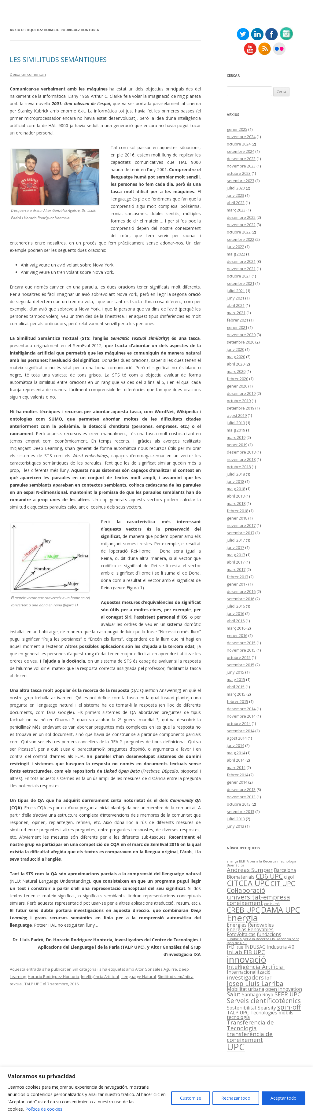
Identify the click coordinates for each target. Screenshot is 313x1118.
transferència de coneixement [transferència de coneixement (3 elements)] (250, 1036)
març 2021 (236, 312)
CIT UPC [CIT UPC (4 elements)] (283, 883)
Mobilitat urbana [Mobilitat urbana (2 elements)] (245, 989)
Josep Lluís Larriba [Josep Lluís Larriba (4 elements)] (255, 983)
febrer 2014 (237, 775)
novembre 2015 (241, 650)
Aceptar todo (283, 1098)
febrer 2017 (237, 576)
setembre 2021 (240, 283)
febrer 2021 (237, 320)
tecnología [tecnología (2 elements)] (238, 1017)
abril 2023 (236, 202)
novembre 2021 (241, 268)
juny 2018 (235, 481)
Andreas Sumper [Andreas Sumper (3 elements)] (250, 869)
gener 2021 (237, 327)
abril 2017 (236, 562)
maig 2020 (236, 356)
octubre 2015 (239, 657)
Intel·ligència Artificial (100, 976)
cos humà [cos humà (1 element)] (272, 904)
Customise (190, 1098)
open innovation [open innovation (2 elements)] (283, 989)
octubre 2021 (239, 276)
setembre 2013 (240, 811)
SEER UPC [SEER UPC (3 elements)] (287, 994)
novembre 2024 (241, 136)
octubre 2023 (239, 173)
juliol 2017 (236, 540)
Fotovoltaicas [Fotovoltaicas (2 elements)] (241, 934)
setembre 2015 (240, 664)
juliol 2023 (236, 188)
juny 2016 (235, 613)
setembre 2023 (240, 180)
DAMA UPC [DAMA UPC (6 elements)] (280, 909)
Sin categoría (84, 969)
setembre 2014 (240, 731)
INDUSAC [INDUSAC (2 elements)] (255, 946)
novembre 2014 (241, 716)
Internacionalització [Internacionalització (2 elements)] (249, 972)
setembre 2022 (240, 239)
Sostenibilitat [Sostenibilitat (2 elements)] (241, 1007)
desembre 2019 (241, 393)
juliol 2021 (236, 290)
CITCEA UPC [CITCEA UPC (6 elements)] (248, 883)
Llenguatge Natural (138, 976)
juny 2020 (235, 349)
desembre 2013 (241, 789)
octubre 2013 (239, 804)
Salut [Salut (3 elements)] (234, 994)
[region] (156, 1092)
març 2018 (236, 503)
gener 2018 (237, 518)
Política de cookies (43, 1109)
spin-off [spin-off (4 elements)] (289, 1006)
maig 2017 (236, 554)
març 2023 (236, 210)
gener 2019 (237, 444)
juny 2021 (235, 298)
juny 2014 (235, 745)
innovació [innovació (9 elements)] (246, 959)
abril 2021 (236, 305)
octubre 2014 (239, 723)
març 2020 (236, 371)
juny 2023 (235, 195)
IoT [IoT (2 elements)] (268, 977)
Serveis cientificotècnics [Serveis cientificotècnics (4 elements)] (264, 1000)
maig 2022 (236, 254)
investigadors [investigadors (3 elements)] (245, 977)
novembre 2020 (241, 334)
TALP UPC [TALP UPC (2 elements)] (238, 1012)
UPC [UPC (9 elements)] (236, 1047)
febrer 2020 (237, 378)
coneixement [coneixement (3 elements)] (245, 903)
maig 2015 (236, 679)
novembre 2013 (241, 797)
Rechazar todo (235, 1098)
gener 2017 (237, 584)
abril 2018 (236, 496)
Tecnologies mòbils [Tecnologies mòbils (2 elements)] (271, 1012)
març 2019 (236, 437)
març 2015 (236, 694)
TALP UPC (33, 984)
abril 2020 (236, 364)
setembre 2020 (240, 342)
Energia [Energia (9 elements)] (242, 918)
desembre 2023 (241, 158)
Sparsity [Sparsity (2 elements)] (267, 1007)
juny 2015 (235, 672)
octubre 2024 (239, 144)
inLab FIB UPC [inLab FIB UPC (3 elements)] (246, 952)
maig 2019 (236, 430)
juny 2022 (235, 246)
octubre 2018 (239, 466)
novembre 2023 (241, 166)
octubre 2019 (239, 400)
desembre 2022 (241, 217)
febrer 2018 (237, 510)
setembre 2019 (240, 408)
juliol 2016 (236, 606)
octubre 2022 (239, 232)
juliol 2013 (236, 819)
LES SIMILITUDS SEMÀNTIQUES (58, 59)
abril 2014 (236, 760)
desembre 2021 (241, 261)
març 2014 (236, 767)
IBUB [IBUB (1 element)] (239, 947)
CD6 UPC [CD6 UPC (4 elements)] (269, 876)
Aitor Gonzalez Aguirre (156, 969)
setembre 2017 (240, 532)
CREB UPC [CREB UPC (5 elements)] (243, 910)
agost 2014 (237, 738)
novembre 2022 (241, 224)
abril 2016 (236, 620)
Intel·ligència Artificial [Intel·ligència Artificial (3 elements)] (256, 966)
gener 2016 (237, 635)
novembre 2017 (241, 525)
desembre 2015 (241, 642)
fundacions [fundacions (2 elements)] (269, 934)
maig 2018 (236, 488)
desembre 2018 (241, 452)
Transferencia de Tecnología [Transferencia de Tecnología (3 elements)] (250, 1025)
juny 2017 (235, 547)
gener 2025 (237, 129)
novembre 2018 (241, 459)
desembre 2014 (241, 709)
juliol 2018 (236, 474)
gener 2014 (237, 782)
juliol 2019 (236, 422)
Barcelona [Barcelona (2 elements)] (285, 870)
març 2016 (236, 628)
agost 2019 (237, 415)
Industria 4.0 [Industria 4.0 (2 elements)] (280, 946)
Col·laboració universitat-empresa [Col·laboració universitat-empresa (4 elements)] (258, 893)
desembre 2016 (241, 591)
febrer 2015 (237, 701)
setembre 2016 (240, 598)
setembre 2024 (240, 151)
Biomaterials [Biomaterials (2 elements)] (241, 876)
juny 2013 (235, 826)
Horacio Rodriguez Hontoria (53, 976)
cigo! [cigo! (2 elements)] (289, 876)
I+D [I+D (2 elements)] (230, 946)
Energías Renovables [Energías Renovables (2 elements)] (250, 929)
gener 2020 (237, 386)
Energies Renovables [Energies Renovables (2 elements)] (250, 924)
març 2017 (236, 569)
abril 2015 (236, 687)
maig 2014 (236, 753)
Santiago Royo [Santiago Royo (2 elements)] (257, 994)
